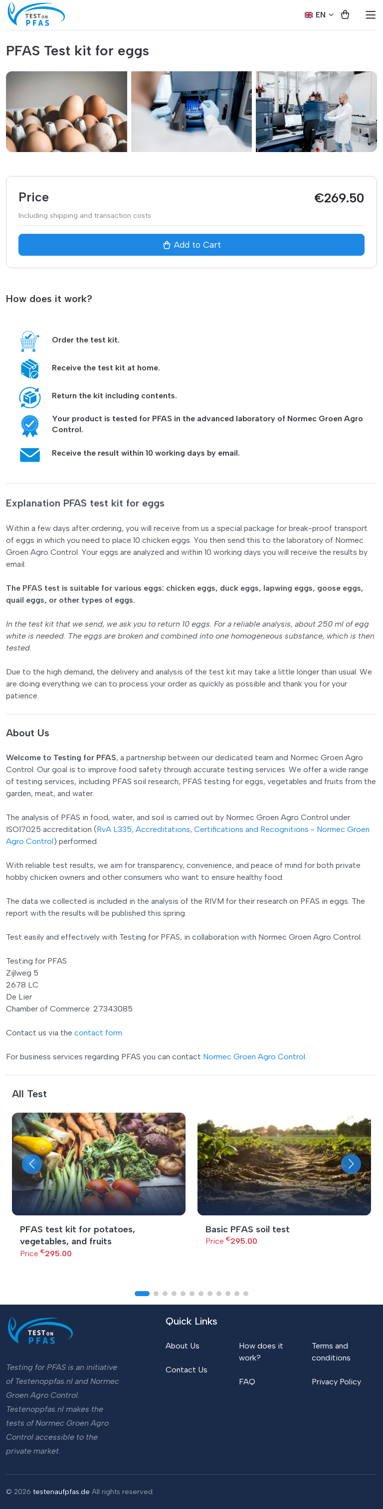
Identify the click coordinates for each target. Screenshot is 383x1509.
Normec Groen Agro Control (254, 1056)
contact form (98, 1032)
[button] (32, 1164)
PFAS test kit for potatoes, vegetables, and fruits (77, 1235)
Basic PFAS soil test (247, 1229)
